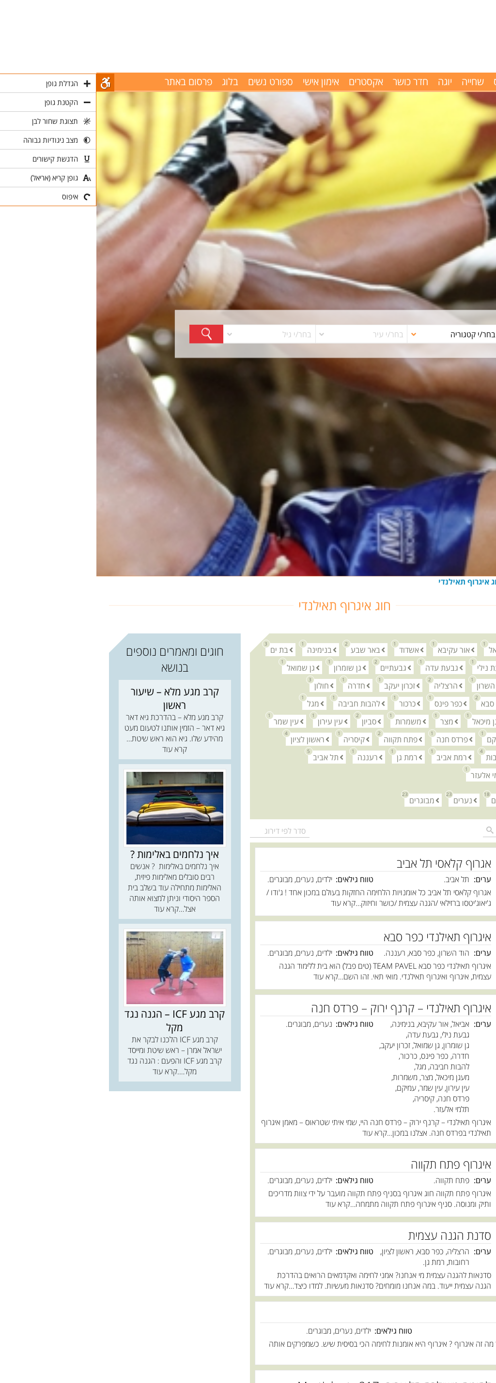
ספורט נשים (174, 81)
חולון (222, 685)
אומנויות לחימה (436, 581)
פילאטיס (412, 81)
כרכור (308, 703)
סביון (270, 721)
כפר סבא (395, 703)
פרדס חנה (353, 739)
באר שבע (266, 649)
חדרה (258, 685)
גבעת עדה (343, 667)
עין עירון (232, 721)
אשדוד (310, 649)
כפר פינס (349, 703)
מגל (214, 703)
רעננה (268, 757)
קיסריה (255, 739)
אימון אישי (224, 81)
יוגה (348, 81)
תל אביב (227, 757)
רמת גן (308, 757)
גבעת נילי (393, 667)
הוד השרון (393, 685)
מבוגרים (323, 800)
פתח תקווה (301, 739)
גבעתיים (294, 667)
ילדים (400, 800)
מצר (348, 721)
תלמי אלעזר (390, 774)
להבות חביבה (260, 703)
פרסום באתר (92, 81)
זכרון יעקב (301, 685)
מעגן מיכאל (391, 721)
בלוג (133, 81)
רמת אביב (353, 757)
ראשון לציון (208, 739)
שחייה (376, 81)
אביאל (399, 649)
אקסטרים (269, 81)
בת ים (180, 649)
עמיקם (398, 739)
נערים (364, 800)
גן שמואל (202, 667)
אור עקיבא (355, 649)
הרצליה (347, 685)
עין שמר (187, 721)
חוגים (475, 581)
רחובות (398, 757)
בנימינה (220, 649)
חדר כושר (314, 81)
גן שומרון (248, 667)
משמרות (309, 721)
